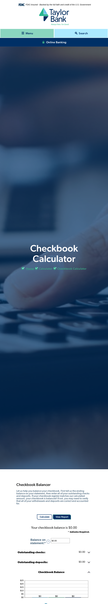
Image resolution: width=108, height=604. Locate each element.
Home (30, 268)
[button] (54, 553)
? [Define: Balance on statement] (48, 542)
